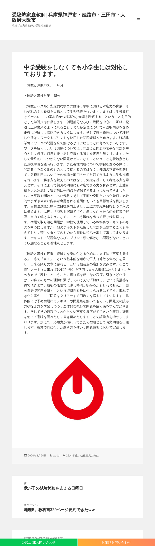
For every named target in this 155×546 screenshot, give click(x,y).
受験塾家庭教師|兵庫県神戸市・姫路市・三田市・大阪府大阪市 (68, 17)
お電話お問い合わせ (116, 542)
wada (56, 455)
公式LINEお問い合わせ (39, 542)
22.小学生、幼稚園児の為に (82, 455)
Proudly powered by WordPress (43, 538)
